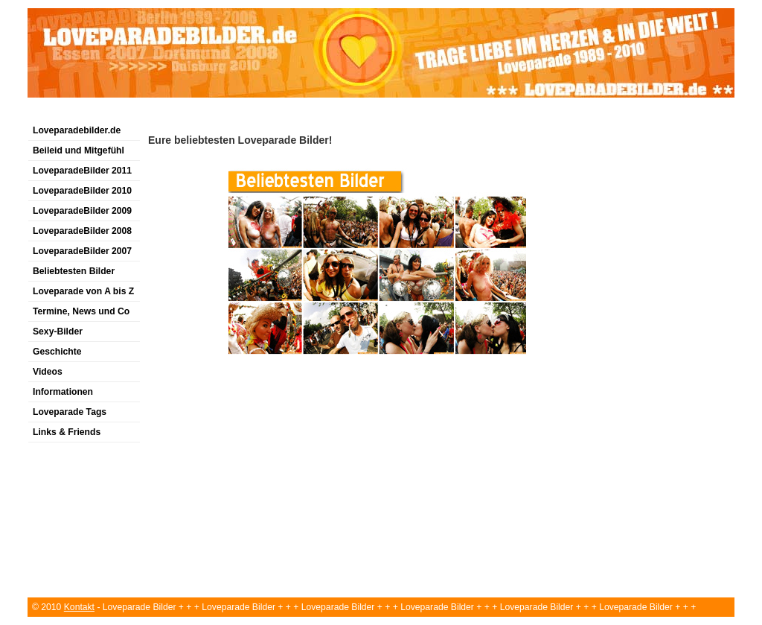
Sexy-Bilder (58, 331)
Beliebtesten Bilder (74, 271)
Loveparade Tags (69, 412)
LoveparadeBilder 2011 (82, 170)
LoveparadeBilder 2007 (82, 251)
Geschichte (57, 351)
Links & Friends (66, 432)
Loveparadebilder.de (77, 130)
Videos (48, 372)
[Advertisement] (298, 114)
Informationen (63, 392)
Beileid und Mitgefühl (78, 150)
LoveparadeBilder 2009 (82, 211)
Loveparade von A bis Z (83, 291)
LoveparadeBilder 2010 (82, 190)
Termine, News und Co (81, 311)
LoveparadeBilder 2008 (82, 231)
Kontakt (79, 607)
